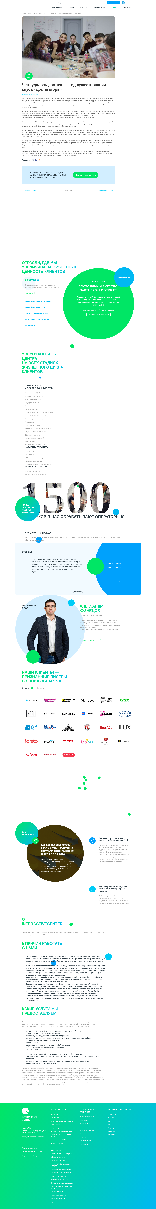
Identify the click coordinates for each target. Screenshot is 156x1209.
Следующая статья (105, 190)
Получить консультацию (86, 175)
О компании (57, 7)
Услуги (71, 7)
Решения (84, 7)
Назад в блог (68, 190)
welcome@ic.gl (56, 3)
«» (39, 1155)
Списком (25, 688)
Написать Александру (90, 640)
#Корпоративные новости (30, 94)
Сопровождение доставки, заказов (98, 314)
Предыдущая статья (31, 190)
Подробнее (29, 293)
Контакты (127, 7)
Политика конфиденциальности (32, 1151)
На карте (40, 688)
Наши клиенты (100, 7)
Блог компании (30, 837)
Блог (115, 7)
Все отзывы (78, 591)
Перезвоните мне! (113, 3)
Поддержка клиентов (107, 310)
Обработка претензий (90, 310)
